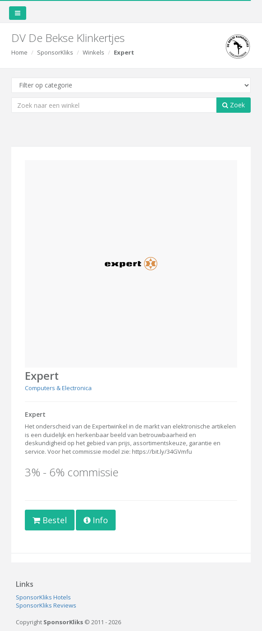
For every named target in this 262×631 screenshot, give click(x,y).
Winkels (93, 52)
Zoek (233, 105)
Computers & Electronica (58, 388)
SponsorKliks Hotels (43, 597)
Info (96, 520)
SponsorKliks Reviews (46, 605)
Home (19, 52)
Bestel (50, 520)
